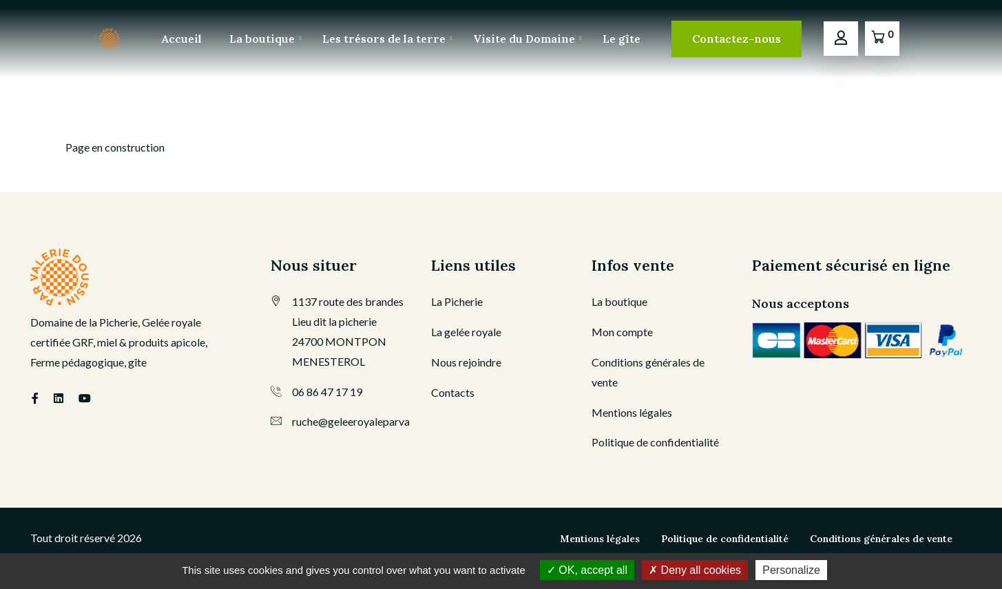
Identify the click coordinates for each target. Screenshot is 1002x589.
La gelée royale (466, 331)
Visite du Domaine (524, 38)
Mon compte (622, 331)
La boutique (262, 38)
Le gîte (621, 38)
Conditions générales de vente (881, 539)
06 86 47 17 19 (327, 391)
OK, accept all (587, 570)
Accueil (182, 38)
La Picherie (457, 301)
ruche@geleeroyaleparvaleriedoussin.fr (384, 421)
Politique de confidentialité (655, 441)
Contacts (452, 392)
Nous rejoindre (466, 362)
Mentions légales (632, 412)
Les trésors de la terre (384, 38)
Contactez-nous (736, 38)
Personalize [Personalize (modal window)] (791, 570)
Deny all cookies (695, 570)
